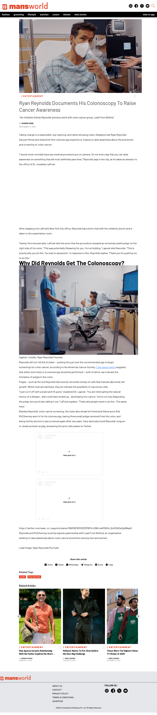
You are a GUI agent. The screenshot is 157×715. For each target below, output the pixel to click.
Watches (44, 14)
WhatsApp (72, 564)
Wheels (67, 14)
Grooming (19, 14)
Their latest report (105, 367)
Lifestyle (32, 14)
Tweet (59, 564)
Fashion (6, 14)
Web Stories (80, 14)
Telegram (86, 564)
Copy (109, 564)
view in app (149, 14)
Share (48, 564)
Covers (55, 14)
